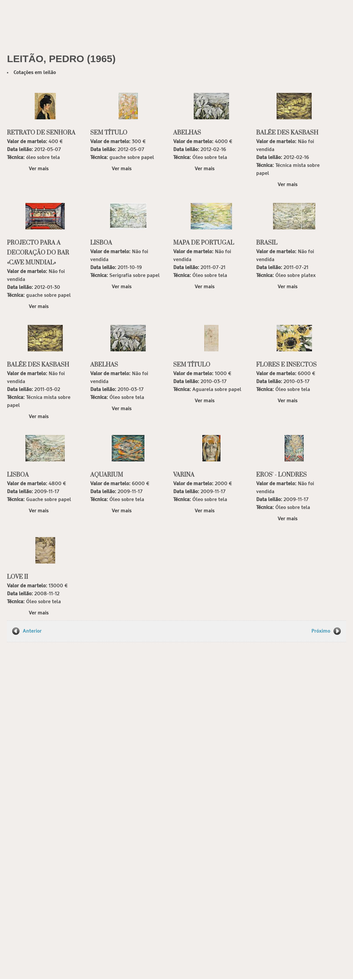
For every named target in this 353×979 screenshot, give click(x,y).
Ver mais (39, 168)
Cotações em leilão (35, 72)
